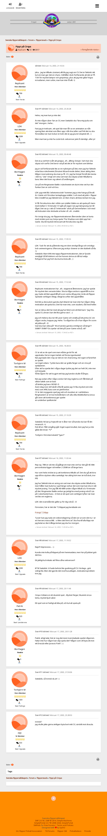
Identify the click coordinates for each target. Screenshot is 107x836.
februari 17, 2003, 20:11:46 (53, 588)
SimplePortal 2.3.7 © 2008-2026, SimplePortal (53, 823)
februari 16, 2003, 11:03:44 (53, 458)
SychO (62, 827)
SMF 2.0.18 (39, 820)
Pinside (87, 831)
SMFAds (37, 825)
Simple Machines (64, 820)
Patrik (20, 606)
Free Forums (49, 825)
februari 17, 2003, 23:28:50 (53, 715)
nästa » (96, 49)
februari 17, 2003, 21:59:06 (53, 672)
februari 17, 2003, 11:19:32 (53, 540)
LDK (20, 126)
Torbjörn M (20, 363)
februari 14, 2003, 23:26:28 (53, 109)
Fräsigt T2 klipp (41, 512)
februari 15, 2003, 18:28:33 (53, 346)
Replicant (22, 50)
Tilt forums (50, 831)
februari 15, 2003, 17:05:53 (53, 239)
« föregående (87, 49)
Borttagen (19, 171)
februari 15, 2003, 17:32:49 (53, 282)
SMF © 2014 (51, 820)
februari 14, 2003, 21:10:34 (49, 66)
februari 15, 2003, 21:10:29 (53, 415)
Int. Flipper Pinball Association (29, 831)
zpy (20, 732)
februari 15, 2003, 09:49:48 (53, 154)
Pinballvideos (75, 831)
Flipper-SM (62, 831)
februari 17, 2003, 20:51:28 (53, 631)
